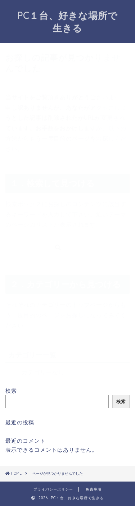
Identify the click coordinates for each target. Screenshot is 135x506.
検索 (11, 390)
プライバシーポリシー (53, 489)
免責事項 (94, 489)
